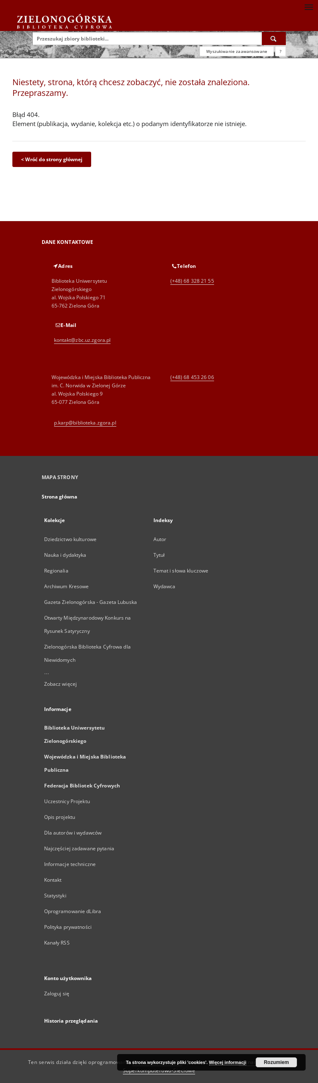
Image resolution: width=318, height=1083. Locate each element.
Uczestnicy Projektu (67, 801)
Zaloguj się (57, 993)
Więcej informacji (227, 1062)
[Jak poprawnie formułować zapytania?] (280, 51)
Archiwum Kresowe (66, 586)
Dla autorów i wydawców (73, 832)
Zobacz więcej (60, 683)
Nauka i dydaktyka (65, 554)
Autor (160, 539)
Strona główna (60, 496)
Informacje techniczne (70, 864)
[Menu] (308, 6)
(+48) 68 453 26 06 (192, 377)
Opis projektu (59, 817)
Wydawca (164, 586)
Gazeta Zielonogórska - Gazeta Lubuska (90, 602)
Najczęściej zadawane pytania (79, 848)
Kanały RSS (57, 942)
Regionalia (56, 570)
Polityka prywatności (68, 926)
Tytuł (159, 554)
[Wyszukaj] (274, 38)
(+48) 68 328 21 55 (192, 280)
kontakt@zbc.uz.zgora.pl (82, 340)
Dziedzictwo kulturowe (70, 539)
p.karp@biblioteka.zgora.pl (85, 422)
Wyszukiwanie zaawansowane (236, 51)
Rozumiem (276, 1062)
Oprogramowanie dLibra (72, 911)
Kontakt (53, 879)
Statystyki (55, 895)
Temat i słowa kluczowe (181, 570)
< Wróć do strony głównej (51, 159)
